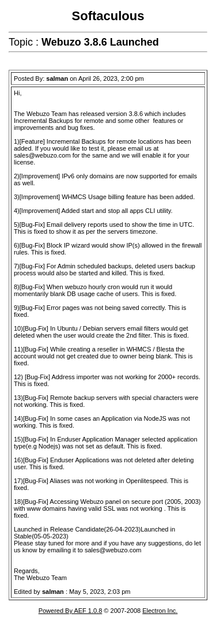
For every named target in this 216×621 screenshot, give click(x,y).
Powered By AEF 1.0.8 (71, 610)
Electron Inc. (159, 610)
